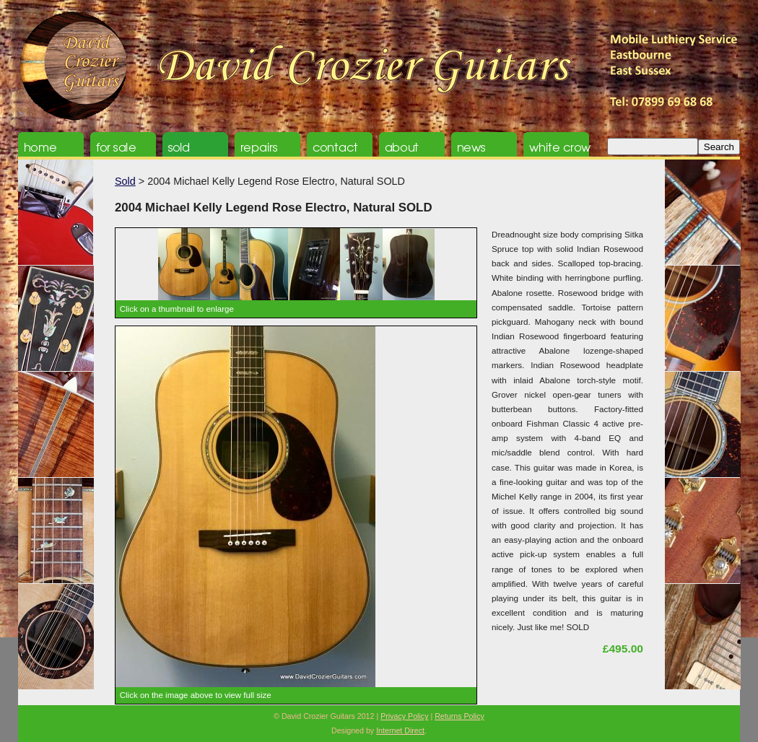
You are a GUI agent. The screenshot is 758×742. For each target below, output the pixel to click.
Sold (125, 181)
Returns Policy (459, 716)
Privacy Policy (404, 716)
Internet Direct (400, 730)
